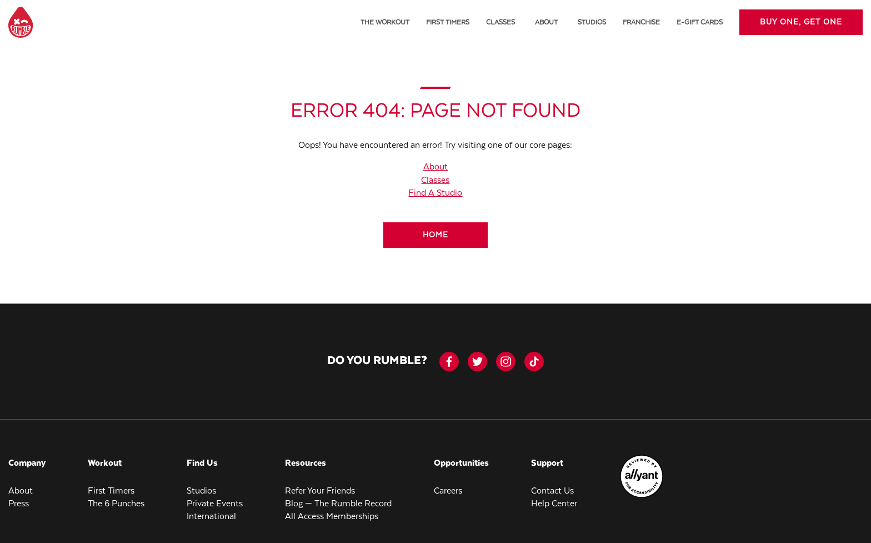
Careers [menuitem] (448, 491)
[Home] (435, 235)
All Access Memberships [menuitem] (331, 516)
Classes (435, 180)
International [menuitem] (211, 516)
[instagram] (505, 361)
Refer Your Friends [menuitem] (320, 491)
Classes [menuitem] (500, 22)
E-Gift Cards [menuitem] (700, 22)
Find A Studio (435, 193)
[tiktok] (534, 361)
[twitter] (477, 361)
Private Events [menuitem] (215, 504)
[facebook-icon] (449, 361)
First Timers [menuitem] (447, 22)
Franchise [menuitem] (641, 22)
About (546, 22)
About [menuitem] (20, 491)
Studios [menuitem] (592, 22)
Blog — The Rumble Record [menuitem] (338, 504)
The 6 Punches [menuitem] (116, 504)
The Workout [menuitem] (385, 22)
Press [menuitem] (18, 504)
